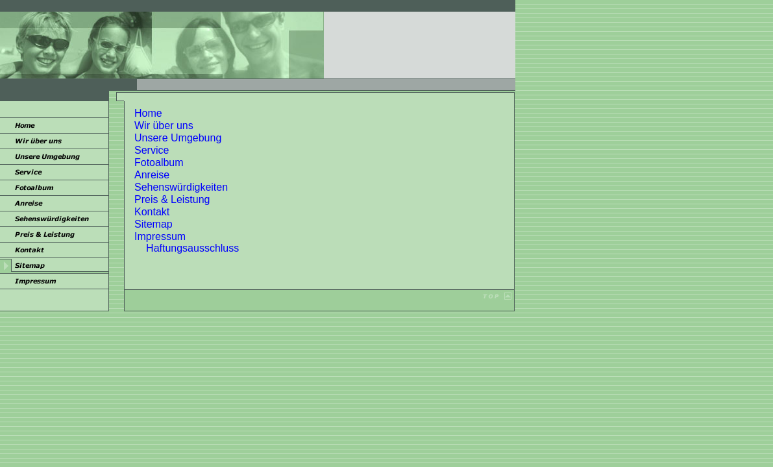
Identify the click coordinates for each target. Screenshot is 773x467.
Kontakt (151, 211)
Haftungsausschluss (192, 248)
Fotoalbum (159, 162)
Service (151, 150)
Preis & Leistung (172, 199)
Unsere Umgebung (177, 137)
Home (148, 113)
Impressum (160, 236)
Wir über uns (163, 125)
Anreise (151, 174)
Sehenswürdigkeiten (181, 187)
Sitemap (153, 224)
